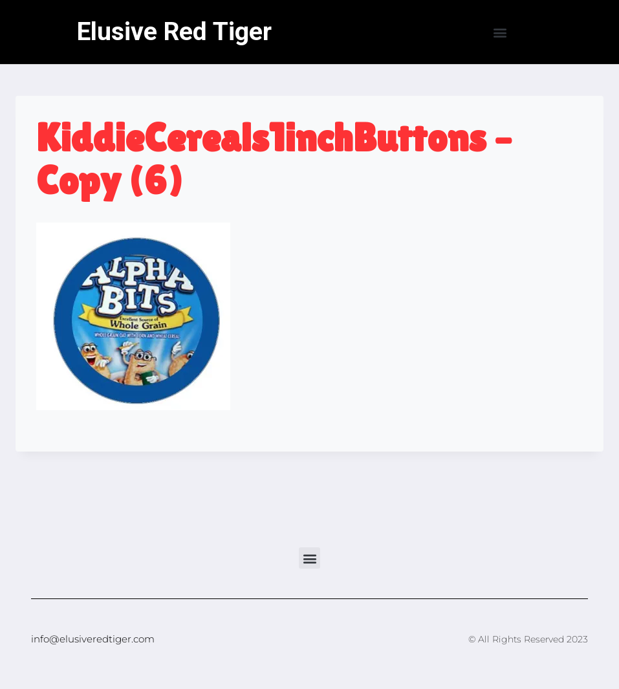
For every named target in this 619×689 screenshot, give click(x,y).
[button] (499, 32)
